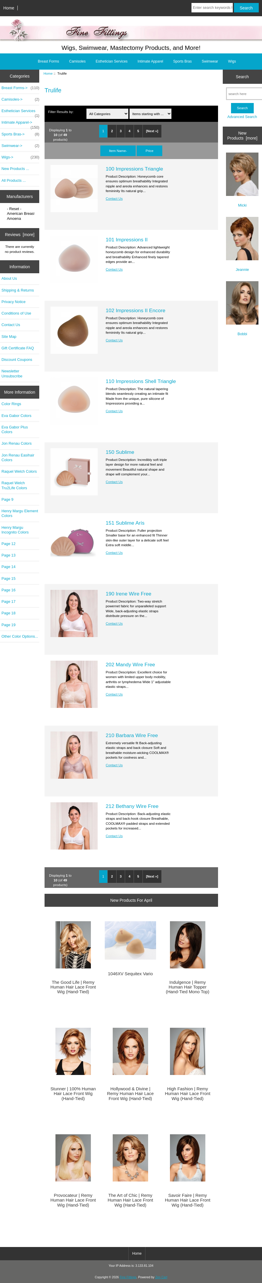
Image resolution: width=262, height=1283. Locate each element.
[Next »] (152, 131)
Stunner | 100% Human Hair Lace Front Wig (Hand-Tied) (73, 1093)
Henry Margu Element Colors (19, 513)
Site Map (8, 336)
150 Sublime (120, 452)
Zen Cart (161, 1277)
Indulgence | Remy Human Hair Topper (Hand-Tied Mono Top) (187, 987)
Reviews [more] (20, 234)
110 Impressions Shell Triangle (141, 381)
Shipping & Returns (17, 290)
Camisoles (77, 61)
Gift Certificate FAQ (17, 348)
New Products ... (15, 168)
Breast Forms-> (20, 88)
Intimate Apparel (150, 61)
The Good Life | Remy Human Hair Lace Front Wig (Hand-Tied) (73, 987)
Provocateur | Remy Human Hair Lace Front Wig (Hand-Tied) (73, 1200)
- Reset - (20, 209)
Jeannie (242, 244)
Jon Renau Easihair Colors (17, 457)
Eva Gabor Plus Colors (14, 429)
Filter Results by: (60, 112)
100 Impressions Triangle (134, 169)
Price (149, 151)
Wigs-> (20, 157)
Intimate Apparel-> (20, 124)
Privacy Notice (13, 302)
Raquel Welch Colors (19, 471)
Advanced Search (242, 116)
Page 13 (8, 555)
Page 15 (8, 578)
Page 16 (8, 590)
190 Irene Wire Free (128, 594)
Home (8, 8)
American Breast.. (20, 213)
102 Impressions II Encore (135, 310)
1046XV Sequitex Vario (130, 973)
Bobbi (242, 308)
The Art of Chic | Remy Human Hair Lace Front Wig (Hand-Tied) (130, 1200)
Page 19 (8, 625)
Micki (242, 180)
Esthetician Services (111, 61)
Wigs (232, 61)
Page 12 (8, 543)
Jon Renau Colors (16, 443)
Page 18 (8, 613)
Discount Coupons (16, 359)
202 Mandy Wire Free (130, 664)
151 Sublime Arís (125, 523)
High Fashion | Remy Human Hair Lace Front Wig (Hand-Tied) (187, 1093)
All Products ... (13, 180)
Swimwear (210, 61)
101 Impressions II (127, 240)
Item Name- (118, 151)
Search (242, 76)
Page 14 (8, 566)
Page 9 (7, 499)
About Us (9, 278)
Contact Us (10, 325)
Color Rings (11, 404)
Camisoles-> (20, 99)
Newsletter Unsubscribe (11, 373)
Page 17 (8, 601)
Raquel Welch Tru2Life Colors (14, 485)
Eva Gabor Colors (16, 415)
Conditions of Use (16, 313)
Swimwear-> (20, 145)
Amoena (20, 218)
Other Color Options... (19, 636)
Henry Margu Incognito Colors (15, 529)
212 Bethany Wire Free (132, 806)
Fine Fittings (127, 1277)
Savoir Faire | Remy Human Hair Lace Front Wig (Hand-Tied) (187, 1200)
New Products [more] (242, 135)
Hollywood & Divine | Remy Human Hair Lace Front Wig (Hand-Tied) (130, 1093)
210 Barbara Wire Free (132, 735)
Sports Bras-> (20, 134)
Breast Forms (48, 61)
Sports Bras (182, 61)
